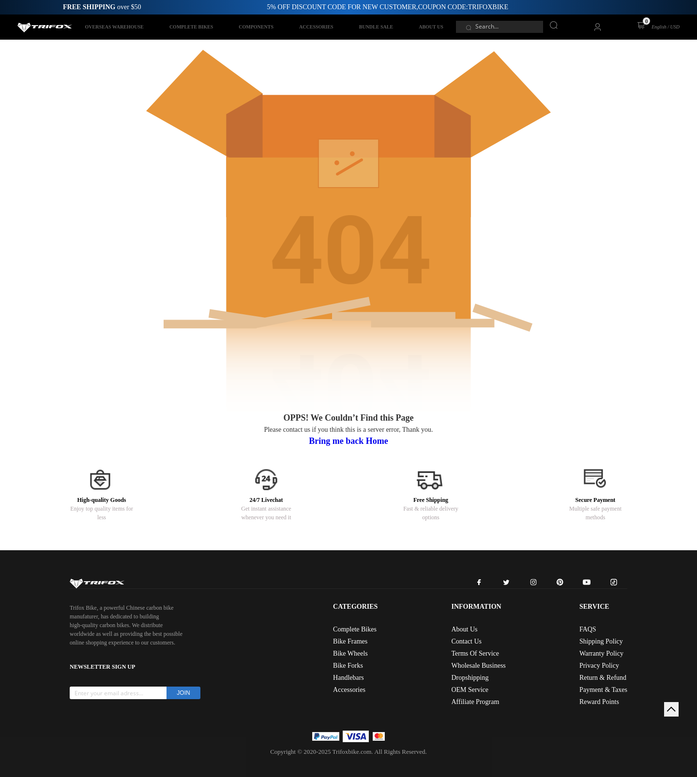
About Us (464, 629)
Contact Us (466, 641)
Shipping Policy (601, 641)
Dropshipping (469, 677)
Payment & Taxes (603, 689)
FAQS (587, 629)
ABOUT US (431, 26)
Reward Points (599, 701)
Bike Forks (348, 665)
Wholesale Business (478, 665)
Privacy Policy (599, 665)
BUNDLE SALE (376, 26)
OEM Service (469, 689)
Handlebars (348, 677)
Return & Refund (602, 677)
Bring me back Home (348, 441)
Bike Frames (350, 641)
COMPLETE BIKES (191, 26)
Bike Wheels (350, 653)
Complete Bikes (355, 629)
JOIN (183, 692)
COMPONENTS (256, 26)
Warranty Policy (601, 653)
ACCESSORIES (316, 26)
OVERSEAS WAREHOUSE (114, 26)
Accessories (349, 689)
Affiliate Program (475, 701)
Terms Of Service (475, 653)
